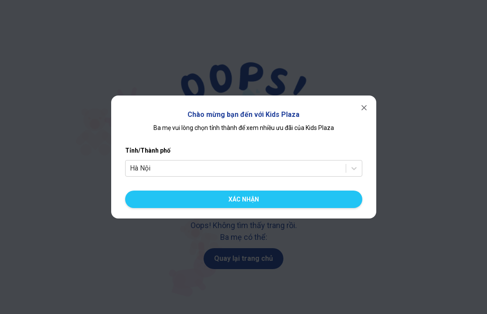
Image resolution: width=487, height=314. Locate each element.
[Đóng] (364, 107)
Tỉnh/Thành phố (147, 150)
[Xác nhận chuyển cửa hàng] (243, 199)
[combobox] (131, 168)
